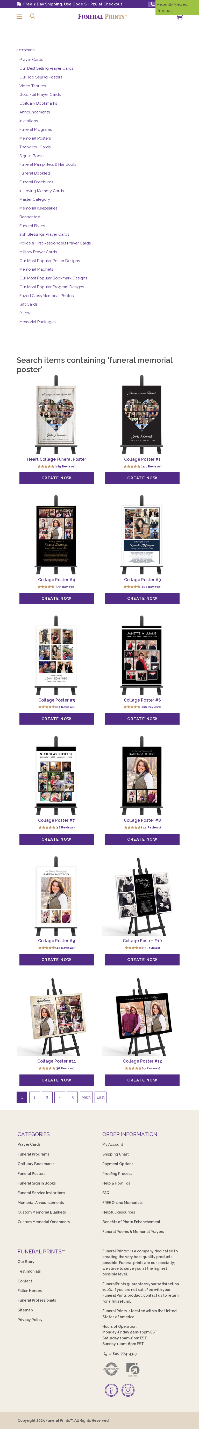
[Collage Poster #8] (142, 775)
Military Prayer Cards (38, 252)
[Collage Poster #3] (142, 535)
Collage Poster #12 (142, 1061)
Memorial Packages (37, 322)
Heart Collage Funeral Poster (56, 459)
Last (100, 1097)
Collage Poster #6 (142, 700)
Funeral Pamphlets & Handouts (47, 164)
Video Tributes (32, 86)
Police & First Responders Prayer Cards (55, 243)
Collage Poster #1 (142, 459)
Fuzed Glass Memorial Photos (46, 295)
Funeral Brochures (36, 182)
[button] (19, 16)
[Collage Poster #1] (142, 414)
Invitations (28, 121)
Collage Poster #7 (56, 820)
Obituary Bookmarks (38, 103)
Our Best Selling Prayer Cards (46, 68)
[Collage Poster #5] (57, 655)
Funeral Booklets (35, 173)
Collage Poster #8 (142, 820)
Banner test (29, 217)
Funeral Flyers (32, 225)
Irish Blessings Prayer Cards (44, 234)
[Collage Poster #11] (57, 1017)
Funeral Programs (35, 129)
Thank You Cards (35, 147)
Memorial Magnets (36, 269)
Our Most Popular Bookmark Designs (53, 278)
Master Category (34, 199)
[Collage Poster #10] (142, 896)
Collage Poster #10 (142, 941)
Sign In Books (31, 156)
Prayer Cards (31, 59)
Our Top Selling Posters (40, 77)
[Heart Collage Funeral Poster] (57, 414)
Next (86, 1097)
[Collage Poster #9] (57, 896)
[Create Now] (56, 478)
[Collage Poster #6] (142, 655)
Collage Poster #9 (56, 941)
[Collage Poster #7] (57, 775)
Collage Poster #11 (56, 1061)
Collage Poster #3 (142, 579)
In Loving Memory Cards (41, 191)
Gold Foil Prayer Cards (40, 94)
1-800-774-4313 (119, 1354)
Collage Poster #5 (56, 700)
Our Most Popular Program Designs (51, 287)
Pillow (24, 313)
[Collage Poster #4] (57, 535)
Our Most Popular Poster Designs (49, 260)
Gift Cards (28, 304)
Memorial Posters (35, 138)
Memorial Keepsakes (38, 208)
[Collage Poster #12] (142, 1017)
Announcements (34, 112)
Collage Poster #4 (56, 579)
